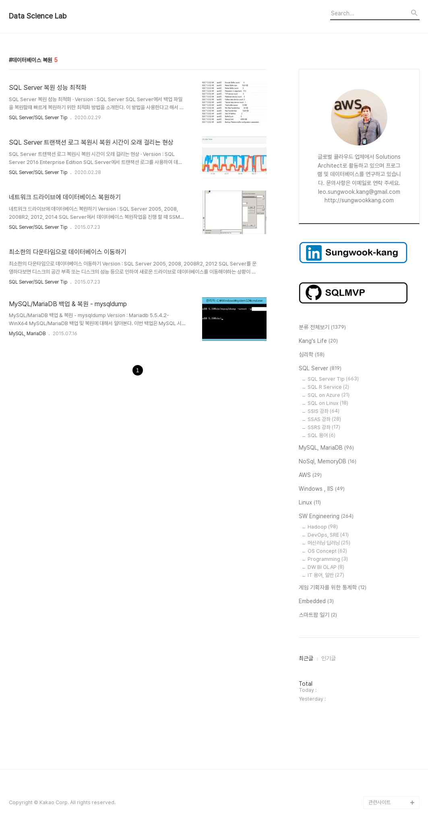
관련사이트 (379, 802)
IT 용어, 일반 (326, 575)
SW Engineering (326, 516)
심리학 (312, 355)
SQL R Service (328, 387)
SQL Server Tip (333, 379)
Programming (328, 559)
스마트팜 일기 (318, 615)
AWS (310, 475)
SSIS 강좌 (323, 411)
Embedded (316, 601)
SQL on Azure (328, 395)
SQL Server (320, 369)
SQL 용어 (321, 435)
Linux (310, 503)
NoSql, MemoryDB (327, 462)
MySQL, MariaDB (27, 333)
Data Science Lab (37, 16)
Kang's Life (318, 341)
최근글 (306, 658)
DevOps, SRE (328, 535)
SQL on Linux (328, 403)
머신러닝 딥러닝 (329, 543)
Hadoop (323, 527)
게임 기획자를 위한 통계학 (332, 588)
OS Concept (327, 551)
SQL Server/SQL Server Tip (38, 117)
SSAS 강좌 (324, 419)
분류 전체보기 (322, 328)
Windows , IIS (322, 489)
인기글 (328, 658)
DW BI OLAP (326, 567)
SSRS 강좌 (324, 427)
